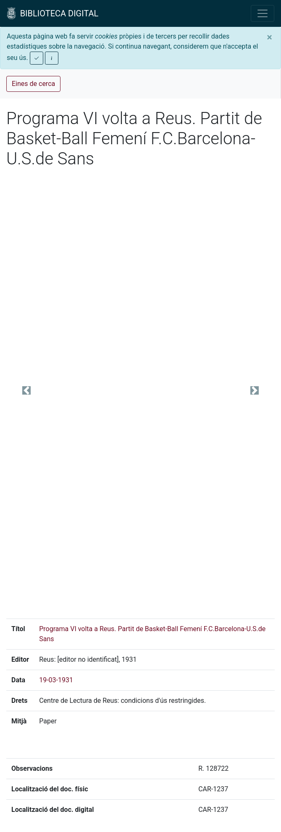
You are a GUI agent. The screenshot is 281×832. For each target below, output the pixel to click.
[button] (26, 390)
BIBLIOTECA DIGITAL (52, 13)
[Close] (269, 37)
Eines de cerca (33, 84)
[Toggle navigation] (262, 13)
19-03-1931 (56, 680)
